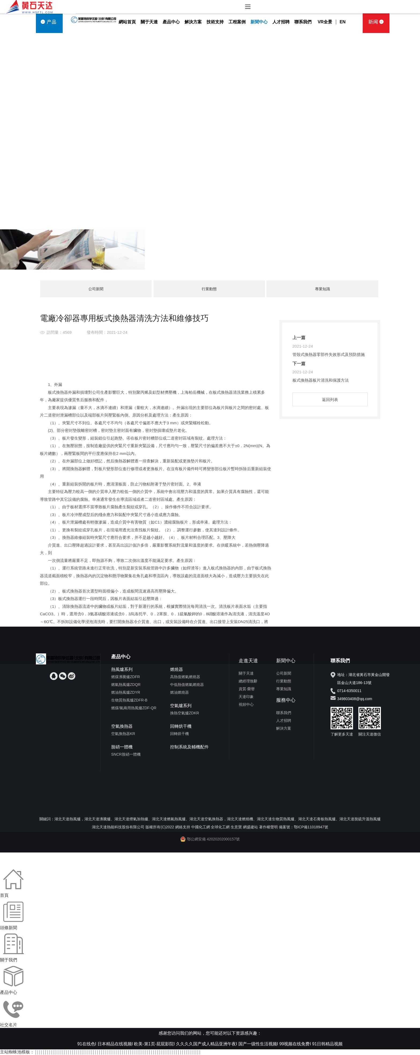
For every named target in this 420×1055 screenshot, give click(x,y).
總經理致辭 (248, 681)
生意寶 (236, 827)
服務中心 (285, 700)
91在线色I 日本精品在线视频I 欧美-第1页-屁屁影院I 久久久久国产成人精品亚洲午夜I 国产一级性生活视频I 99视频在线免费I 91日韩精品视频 (210, 1044)
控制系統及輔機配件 (189, 747)
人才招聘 (281, 22)
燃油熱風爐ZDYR (125, 692)
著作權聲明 (268, 827)
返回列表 (330, 443)
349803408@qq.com (354, 699)
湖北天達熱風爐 (67, 819)
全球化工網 (220, 827)
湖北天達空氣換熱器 (206, 819)
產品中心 (171, 22)
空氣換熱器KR (123, 733)
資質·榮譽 (247, 689)
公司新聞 (95, 289)
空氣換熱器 (122, 726)
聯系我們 (303, 22)
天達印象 (246, 696)
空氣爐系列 (181, 705)
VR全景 (325, 22)
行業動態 (209, 289)
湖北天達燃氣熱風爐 (169, 819)
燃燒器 (176, 669)
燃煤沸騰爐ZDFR (125, 677)
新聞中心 (259, 22)
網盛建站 (250, 827)
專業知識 (322, 289)
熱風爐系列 (122, 669)
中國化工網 (200, 827)
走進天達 (248, 660)
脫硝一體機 (122, 747)
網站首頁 (127, 22)
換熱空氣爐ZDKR (184, 713)
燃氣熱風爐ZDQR (126, 684)
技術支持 (215, 22)
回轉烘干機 (181, 726)
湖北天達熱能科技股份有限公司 (118, 827)
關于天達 (149, 22)
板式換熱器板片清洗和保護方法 (320, 423)
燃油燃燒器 (179, 692)
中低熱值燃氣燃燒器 (187, 684)
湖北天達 (305, 819)
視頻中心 (246, 704)
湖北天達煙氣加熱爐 (131, 819)
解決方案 (193, 22)
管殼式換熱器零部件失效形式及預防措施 (328, 398)
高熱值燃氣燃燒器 (185, 677)
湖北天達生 (266, 819)
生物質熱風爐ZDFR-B (129, 700)
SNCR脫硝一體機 (126, 754)
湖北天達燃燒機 (240, 819)
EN (343, 22)
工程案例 (237, 22)
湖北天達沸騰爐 (97, 819)
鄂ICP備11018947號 (311, 827)
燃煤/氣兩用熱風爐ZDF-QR (133, 708)
